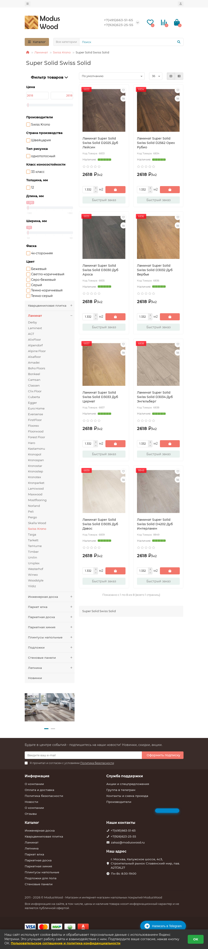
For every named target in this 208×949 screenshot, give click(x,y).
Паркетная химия (51, 627)
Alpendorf (35, 345)
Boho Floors (36, 368)
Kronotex (34, 477)
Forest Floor (36, 437)
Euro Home (36, 408)
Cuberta (34, 397)
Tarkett (33, 540)
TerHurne (35, 546)
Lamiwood (36, 488)
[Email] (83, 755)
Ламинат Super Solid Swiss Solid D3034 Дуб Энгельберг (155, 397)
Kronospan (36, 460)
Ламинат (41, 52)
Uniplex (33, 563)
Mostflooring (37, 500)
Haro (31, 443)
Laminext (35, 328)
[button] (46, 728)
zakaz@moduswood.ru (128, 842)
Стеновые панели (51, 657)
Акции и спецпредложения (127, 784)
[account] (181, 3)
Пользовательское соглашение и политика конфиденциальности (65, 943)
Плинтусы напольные (51, 637)
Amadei (34, 362)
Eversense (35, 414)
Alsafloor (34, 356)
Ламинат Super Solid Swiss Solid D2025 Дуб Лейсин (100, 142)
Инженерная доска (51, 597)
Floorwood (35, 431)
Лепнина (51, 668)
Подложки (51, 647)
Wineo (33, 574)
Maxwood (35, 494)
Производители (118, 802)
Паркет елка (51, 607)
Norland (34, 506)
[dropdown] (27, 3)
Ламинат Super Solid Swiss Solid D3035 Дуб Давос (100, 524)
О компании (34, 784)
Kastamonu (36, 448)
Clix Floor (34, 391)
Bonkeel (34, 374)
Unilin (32, 557)
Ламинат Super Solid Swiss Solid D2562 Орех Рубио (156, 142)
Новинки (35, 678)
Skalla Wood (37, 523)
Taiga (32, 534)
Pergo (32, 517)
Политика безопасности (44, 796)
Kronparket (36, 483)
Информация (37, 776)
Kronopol (34, 454)
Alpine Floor (37, 351)
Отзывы (31, 813)
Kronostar (35, 466)
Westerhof (35, 569)
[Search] (131, 42)
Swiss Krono (62, 52)
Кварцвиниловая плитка (51, 305)
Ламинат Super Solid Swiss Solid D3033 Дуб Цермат (100, 397)
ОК (195, 939)
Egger (32, 402)
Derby (32, 322)
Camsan (34, 379)
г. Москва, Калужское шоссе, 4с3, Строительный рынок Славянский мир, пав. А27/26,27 (145, 863)
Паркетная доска (51, 617)
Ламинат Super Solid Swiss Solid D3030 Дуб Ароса (100, 270)
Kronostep (35, 471)
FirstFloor (35, 420)
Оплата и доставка (39, 790)
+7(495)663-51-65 (123, 830)
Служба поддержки (124, 776)
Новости (31, 802)
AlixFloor (34, 339)
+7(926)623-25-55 (123, 836)
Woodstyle (35, 580)
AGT (31, 334)
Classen (34, 385)
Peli (31, 511)
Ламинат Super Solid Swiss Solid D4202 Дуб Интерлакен (155, 524)
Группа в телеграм (120, 790)
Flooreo (33, 425)
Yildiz (32, 586)
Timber (33, 551)
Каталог (32, 823)
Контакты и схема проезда (127, 796)
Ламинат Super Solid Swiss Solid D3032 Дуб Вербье (154, 270)
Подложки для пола (40, 878)
